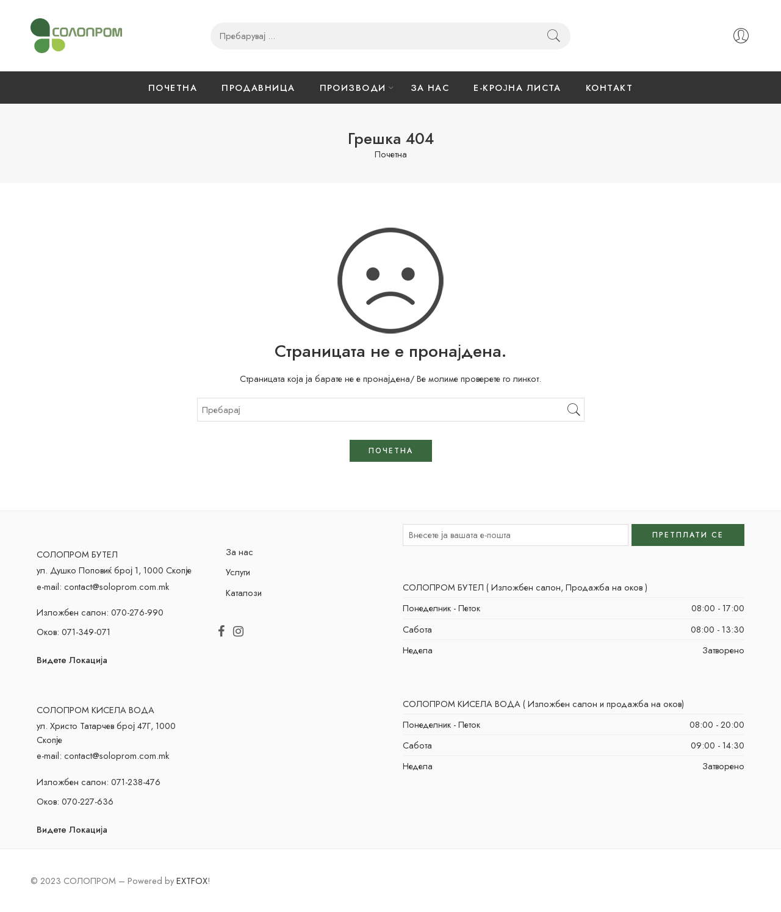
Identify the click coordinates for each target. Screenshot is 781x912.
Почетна (391, 154)
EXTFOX (191, 880)
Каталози (244, 592)
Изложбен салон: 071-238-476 (98, 781)
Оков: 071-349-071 (73, 631)
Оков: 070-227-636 (75, 801)
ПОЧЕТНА (172, 87)
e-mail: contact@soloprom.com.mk (103, 586)
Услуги (238, 572)
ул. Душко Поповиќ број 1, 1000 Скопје (114, 570)
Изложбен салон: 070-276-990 (100, 612)
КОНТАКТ (609, 87)
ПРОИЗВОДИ (353, 87)
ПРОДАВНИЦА (258, 87)
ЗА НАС (430, 87)
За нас (239, 551)
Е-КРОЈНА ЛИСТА (517, 87)
